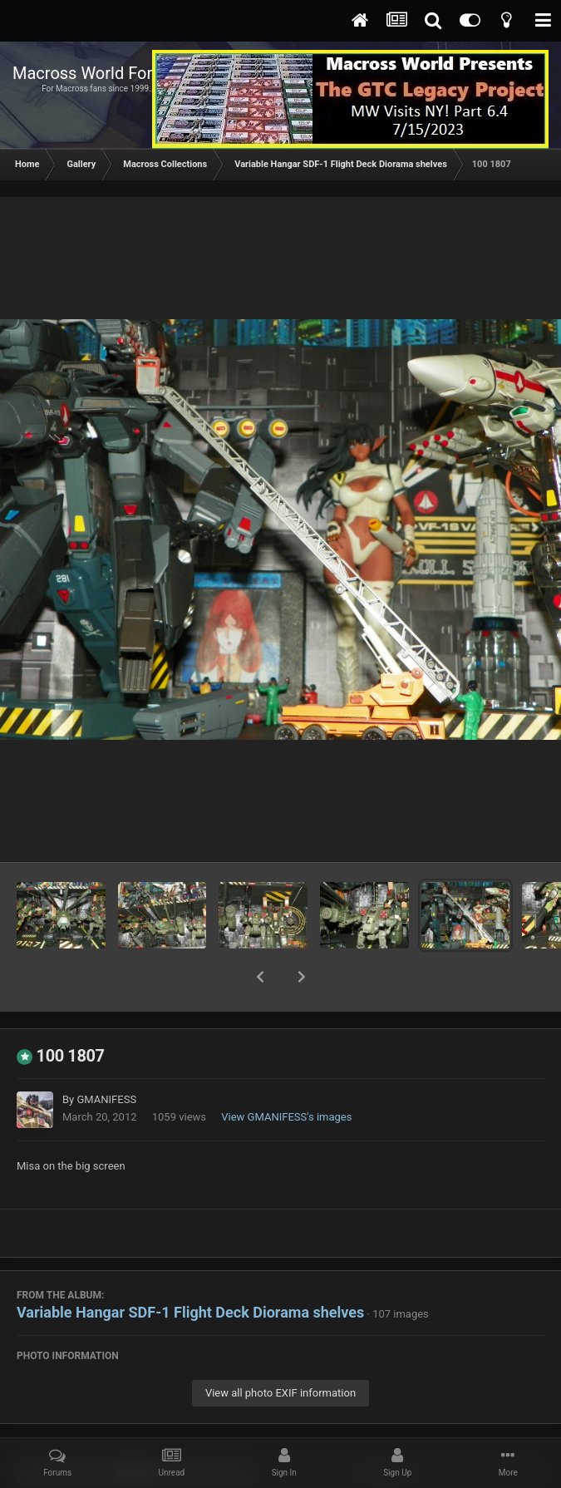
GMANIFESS (106, 1056)
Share (135, 1428)
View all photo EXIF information (280, 1349)
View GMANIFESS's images (286, 1073)
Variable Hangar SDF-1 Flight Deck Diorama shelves (190, 1269)
